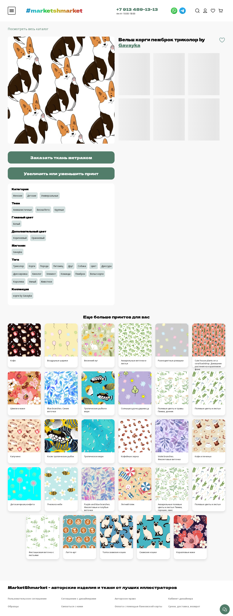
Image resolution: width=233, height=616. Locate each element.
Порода (44, 266)
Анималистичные (22, 209)
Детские (31, 195)
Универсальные (49, 195)
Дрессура (106, 266)
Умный (32, 281)
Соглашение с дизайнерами (78, 598)
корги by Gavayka (22, 295)
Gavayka (129, 45)
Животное (46, 281)
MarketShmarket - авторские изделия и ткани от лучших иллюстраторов (92, 587)
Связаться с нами (72, 606)
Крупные (59, 209)
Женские (17, 195)
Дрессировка (20, 273)
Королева (18, 281)
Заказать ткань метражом (61, 157)
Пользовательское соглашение (27, 598)
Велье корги (97, 273)
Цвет (93, 266)
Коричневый (20, 237)
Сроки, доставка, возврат (184, 606)
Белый (16, 223)
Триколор (18, 266)
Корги (32, 266)
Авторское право (125, 598)
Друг (70, 266)
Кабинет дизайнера (180, 598)
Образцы (13, 606)
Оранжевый (38, 237)
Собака (82, 266)
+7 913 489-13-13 (137, 9)
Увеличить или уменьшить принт (61, 173)
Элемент (51, 273)
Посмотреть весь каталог (28, 29)
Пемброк (80, 273)
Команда (65, 273)
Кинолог (36, 273)
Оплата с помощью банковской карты (138, 606)
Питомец (58, 266)
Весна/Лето (43, 209)
